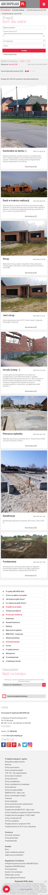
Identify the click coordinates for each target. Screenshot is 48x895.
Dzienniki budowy (18, 10)
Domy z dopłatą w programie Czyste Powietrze (22, 812)
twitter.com (24, 744)
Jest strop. (9, 315)
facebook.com (3, 744)
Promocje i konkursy (12, 835)
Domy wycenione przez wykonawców (19, 804)
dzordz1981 (13, 64)
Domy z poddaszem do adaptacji (17, 784)
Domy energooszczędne (14, 770)
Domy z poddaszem (12, 781)
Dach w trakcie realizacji (16, 200)
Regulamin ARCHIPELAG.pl (15, 866)
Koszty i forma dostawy (13, 872)
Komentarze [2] (31, 216)
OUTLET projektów (12, 821)
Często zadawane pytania (14, 852)
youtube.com (19, 744)
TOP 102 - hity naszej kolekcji (15, 773)
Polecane (8, 798)
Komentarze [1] (31, 576)
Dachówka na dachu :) (14, 150)
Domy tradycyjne (11, 801)
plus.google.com (8, 744)
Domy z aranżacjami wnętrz (15, 796)
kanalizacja (9, 515)
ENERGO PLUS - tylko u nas (15, 793)
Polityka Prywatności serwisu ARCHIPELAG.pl (21, 863)
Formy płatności (11, 869)
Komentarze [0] (31, 167)
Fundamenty (9, 561)
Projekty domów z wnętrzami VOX (17, 824)
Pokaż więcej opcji (10, 54)
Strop (6, 258)
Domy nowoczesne (12, 767)
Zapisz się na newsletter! (14, 855)
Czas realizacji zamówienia (15, 878)
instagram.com (30, 744)
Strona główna (5, 10)
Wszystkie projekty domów (15, 762)
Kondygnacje (8, 41)
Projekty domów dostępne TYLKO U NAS (20, 815)
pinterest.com (14, 744)
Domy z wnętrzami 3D (13, 818)
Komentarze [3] (31, 391)
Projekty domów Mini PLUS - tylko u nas (19, 810)
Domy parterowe (11, 779)
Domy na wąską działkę (13, 790)
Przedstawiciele (11, 841)
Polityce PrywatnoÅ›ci (26, 889)
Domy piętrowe (10, 787)
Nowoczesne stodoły (12, 807)
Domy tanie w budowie (13, 776)
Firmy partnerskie (11, 838)
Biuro (7, 849)
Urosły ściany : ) (11, 369)
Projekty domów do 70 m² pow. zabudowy (20, 826)
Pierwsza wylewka (12, 433)
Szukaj (24, 51)
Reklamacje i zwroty (12, 875)
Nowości (8, 765)
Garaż (5, 46)
